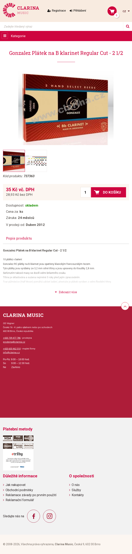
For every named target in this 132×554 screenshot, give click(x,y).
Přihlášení (79, 10)
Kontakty (78, 495)
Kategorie (18, 36)
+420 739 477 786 (12, 338)
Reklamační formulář (20, 500)
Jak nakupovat (15, 485)
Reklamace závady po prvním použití (31, 495)
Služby (76, 490)
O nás (76, 485)
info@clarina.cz (11, 352)
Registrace (59, 10)
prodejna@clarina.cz (14, 342)
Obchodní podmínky (19, 490)
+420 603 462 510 (12, 348)
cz (125, 11)
